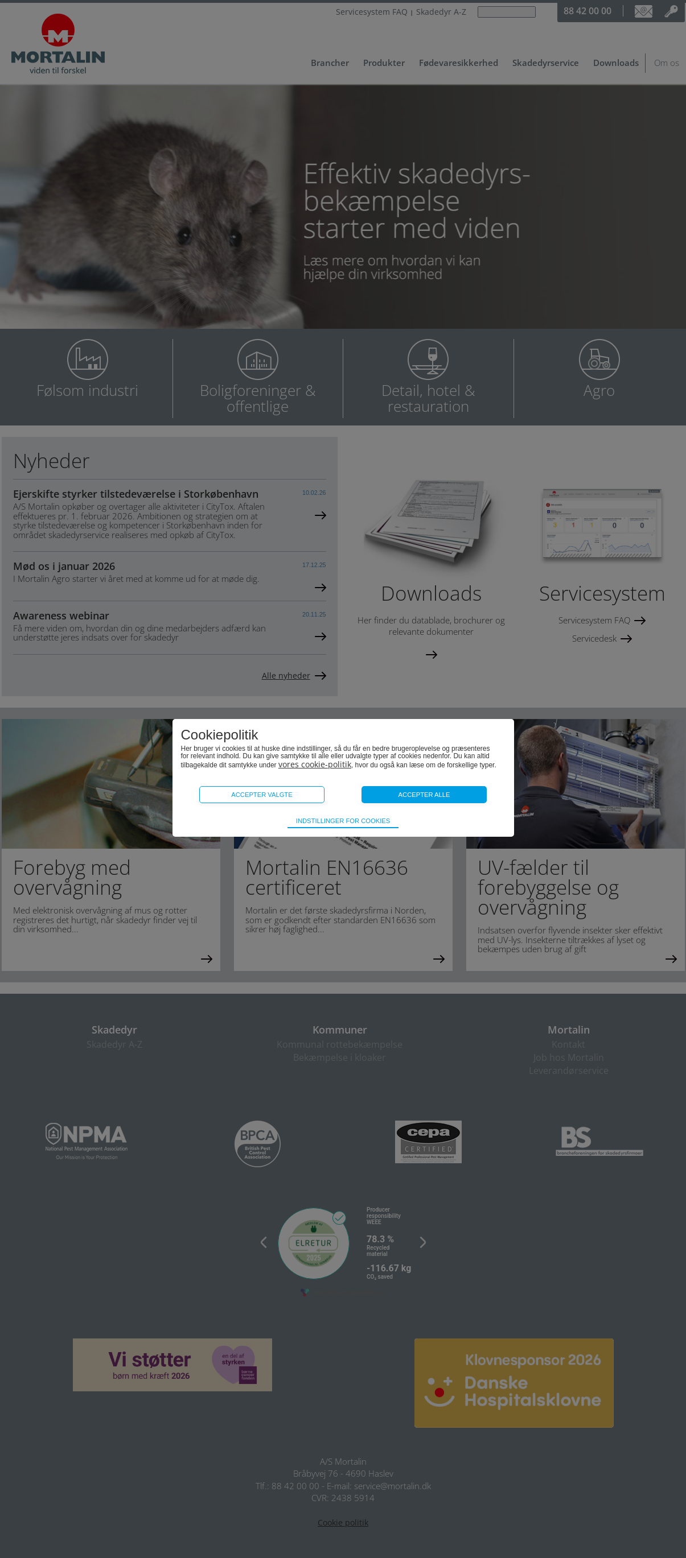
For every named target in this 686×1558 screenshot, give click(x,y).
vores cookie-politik (314, 764)
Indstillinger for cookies (343, 820)
